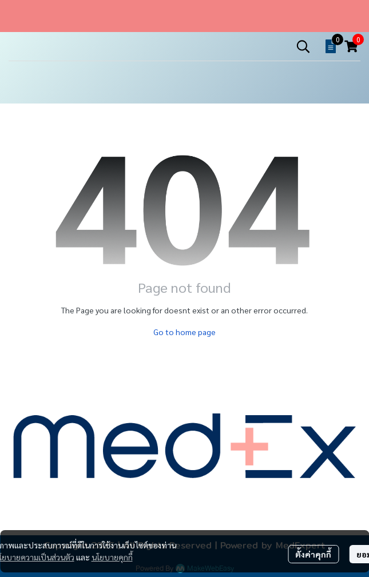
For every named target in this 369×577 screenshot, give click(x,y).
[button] (303, 46)
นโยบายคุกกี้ (112, 557)
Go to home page (184, 332)
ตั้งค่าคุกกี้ (313, 554)
